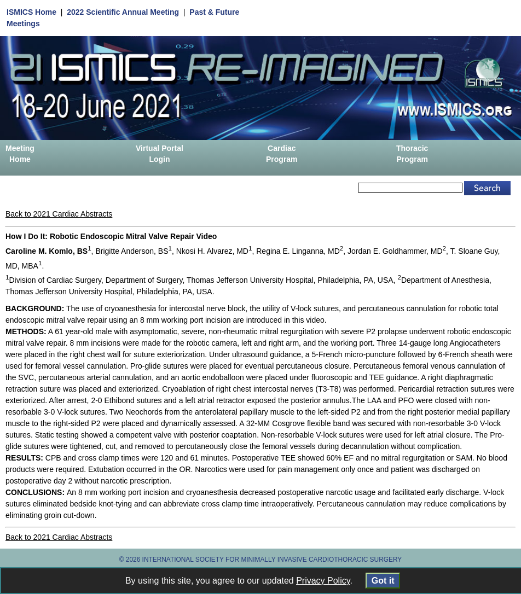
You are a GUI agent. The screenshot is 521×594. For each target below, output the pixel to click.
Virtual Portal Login (159, 154)
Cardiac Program (282, 154)
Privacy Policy (323, 580)
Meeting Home (19, 154)
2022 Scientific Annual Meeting (123, 12)
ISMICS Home (31, 12)
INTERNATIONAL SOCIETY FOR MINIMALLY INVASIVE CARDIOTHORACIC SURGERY (272, 559)
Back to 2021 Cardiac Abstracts (58, 213)
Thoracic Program (412, 154)
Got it (383, 580)
